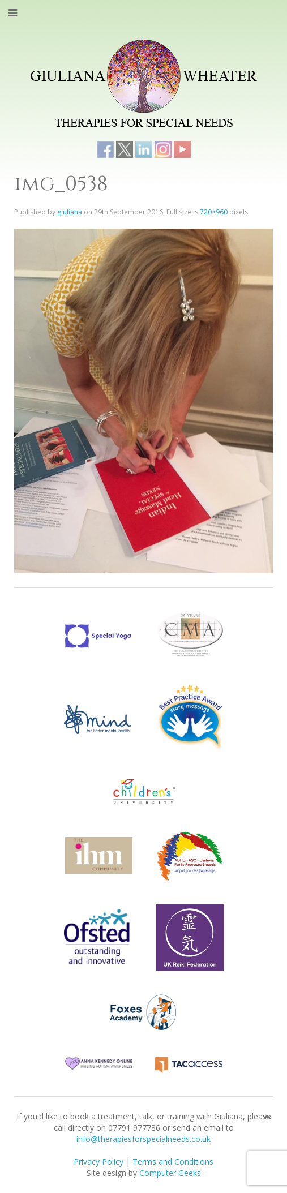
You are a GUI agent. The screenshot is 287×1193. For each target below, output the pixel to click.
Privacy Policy (98, 1161)
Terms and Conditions (172, 1161)
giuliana (69, 212)
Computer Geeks (170, 1173)
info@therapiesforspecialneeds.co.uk (143, 1139)
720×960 (214, 212)
